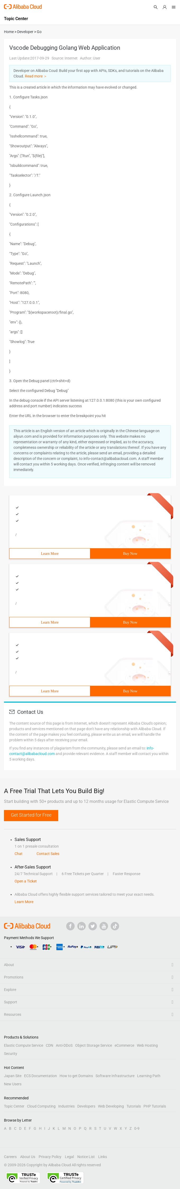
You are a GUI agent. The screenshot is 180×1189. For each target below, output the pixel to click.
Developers (86, 1106)
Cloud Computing (41, 1106)
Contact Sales (48, 854)
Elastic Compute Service (23, 1045)
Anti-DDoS (64, 1045)
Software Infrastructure (115, 1076)
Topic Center (14, 1106)
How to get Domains (76, 1076)
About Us (27, 1157)
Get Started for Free (31, 815)
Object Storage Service (93, 1045)
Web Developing (111, 1106)
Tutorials (134, 1106)
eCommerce (124, 1045)
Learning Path (148, 1076)
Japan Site (12, 1076)
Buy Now (130, 554)
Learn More (49, 554)
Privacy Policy (50, 1157)
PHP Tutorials (154, 1106)
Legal (69, 1157)
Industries (66, 1106)
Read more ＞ (36, 76)
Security (10, 1053)
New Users (12, 1084)
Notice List (86, 1157)
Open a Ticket (26, 881)
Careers (10, 1157)
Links (102, 1157)
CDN (49, 1045)
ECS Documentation (40, 1076)
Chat (18, 854)
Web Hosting (147, 1045)
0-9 (137, 1128)
